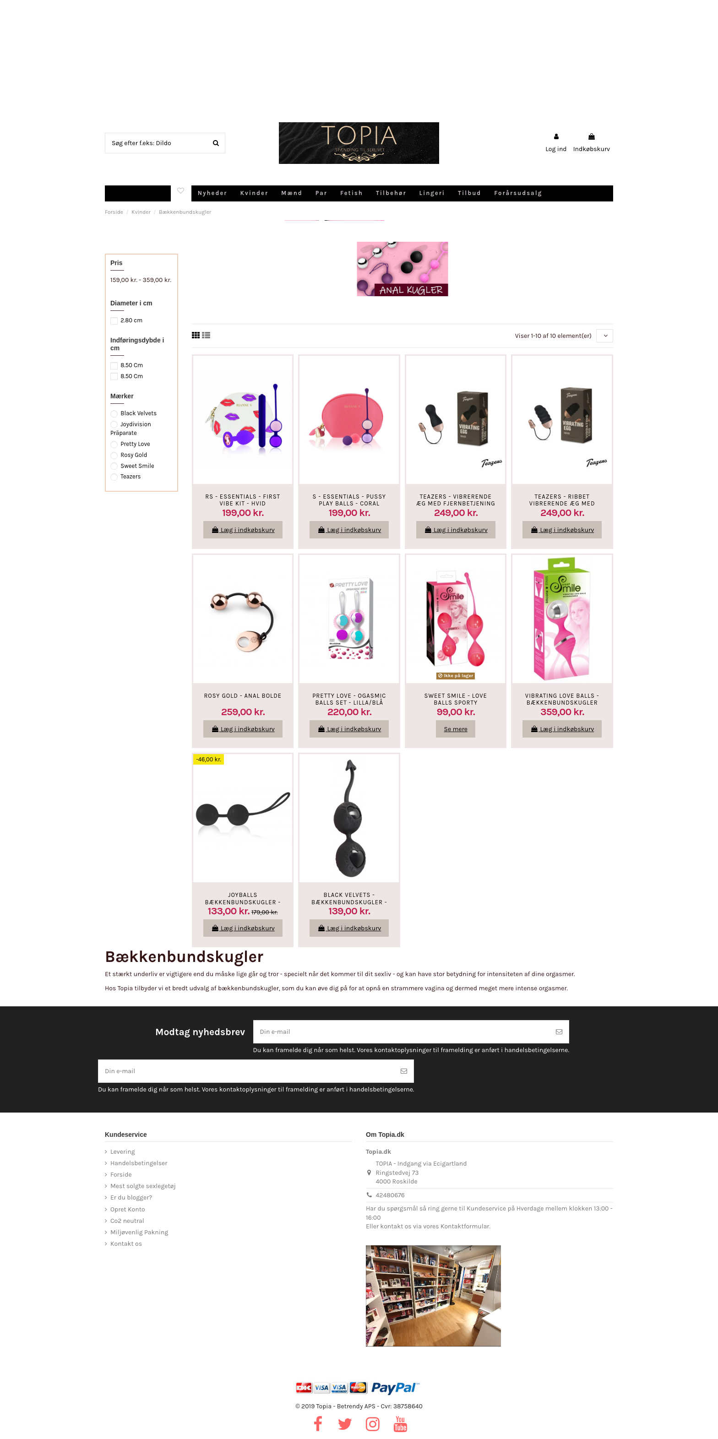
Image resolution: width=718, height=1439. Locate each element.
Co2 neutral (127, 1221)
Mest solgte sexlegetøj (143, 1186)
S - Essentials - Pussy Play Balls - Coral (349, 500)
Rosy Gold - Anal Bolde (243, 695)
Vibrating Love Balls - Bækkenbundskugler (562, 699)
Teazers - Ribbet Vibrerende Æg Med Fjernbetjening (562, 503)
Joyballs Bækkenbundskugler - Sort (243, 901)
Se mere (456, 729)
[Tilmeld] (559, 1032)
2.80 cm (131, 320)
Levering (122, 1152)
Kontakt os (126, 1244)
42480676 (390, 1195)
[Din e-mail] (401, 1032)
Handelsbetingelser (138, 1163)
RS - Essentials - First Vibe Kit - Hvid (242, 500)
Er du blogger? (131, 1197)
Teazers (130, 476)
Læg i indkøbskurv (243, 530)
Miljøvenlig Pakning (139, 1232)
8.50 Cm (131, 365)
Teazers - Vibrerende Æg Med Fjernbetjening (455, 500)
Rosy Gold (133, 454)
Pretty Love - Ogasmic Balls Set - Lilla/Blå (349, 699)
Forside (121, 1174)
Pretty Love (135, 443)
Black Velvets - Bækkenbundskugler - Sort (349, 901)
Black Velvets (138, 413)
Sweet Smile (137, 465)
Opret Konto (127, 1209)
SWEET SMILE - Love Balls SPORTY (455, 699)
